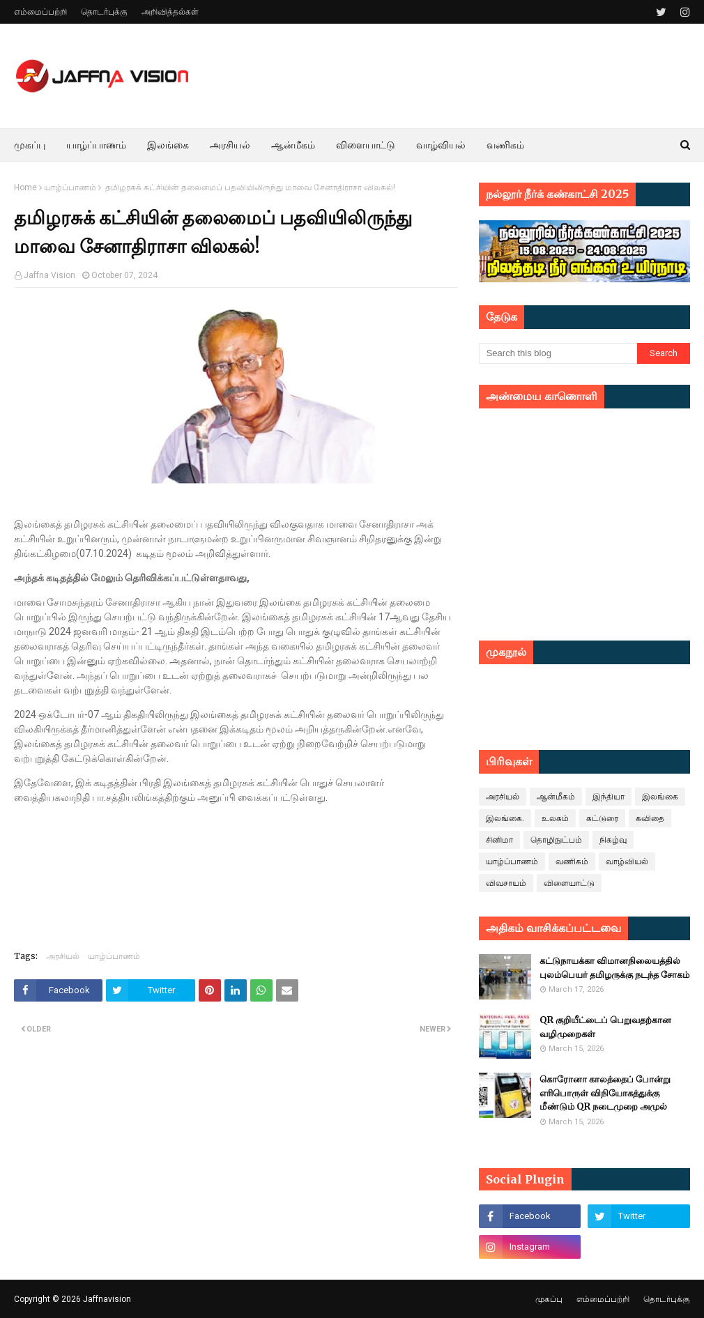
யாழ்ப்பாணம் (70, 187)
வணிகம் (572, 861)
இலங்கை (660, 797)
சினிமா (499, 840)
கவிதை (650, 818)
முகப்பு (549, 1299)
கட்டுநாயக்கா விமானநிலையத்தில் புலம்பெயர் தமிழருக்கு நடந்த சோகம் (614, 968)
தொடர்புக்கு (104, 12)
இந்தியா (608, 797)
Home (25, 187)
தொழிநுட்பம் (556, 840)
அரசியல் (62, 956)
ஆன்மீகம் (556, 797)
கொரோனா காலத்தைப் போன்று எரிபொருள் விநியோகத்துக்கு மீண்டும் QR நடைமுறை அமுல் (605, 1092)
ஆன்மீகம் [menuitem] (293, 145)
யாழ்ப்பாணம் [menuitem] (96, 145)
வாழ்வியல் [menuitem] (441, 145)
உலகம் (555, 818)
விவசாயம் (506, 883)
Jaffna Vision (49, 275)
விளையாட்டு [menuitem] (365, 145)
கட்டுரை (602, 818)
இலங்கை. (505, 818)
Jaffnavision (107, 1299)
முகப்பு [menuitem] (29, 145)
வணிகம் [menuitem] (505, 145)
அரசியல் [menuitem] (230, 145)
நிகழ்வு (613, 840)
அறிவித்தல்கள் (170, 12)
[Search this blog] (558, 353)
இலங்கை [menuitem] (168, 145)
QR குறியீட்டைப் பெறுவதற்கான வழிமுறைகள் (605, 1027)
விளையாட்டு (569, 883)
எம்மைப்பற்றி (40, 12)
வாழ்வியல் (627, 861)
